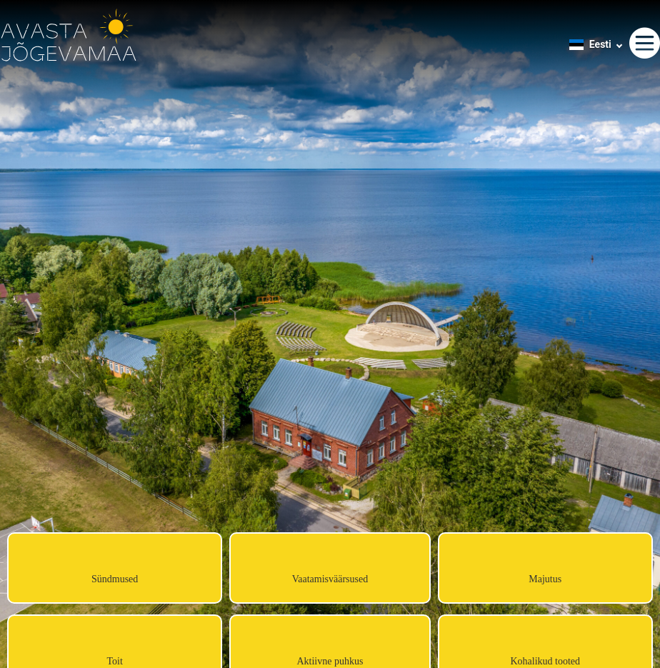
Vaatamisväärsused (330, 579)
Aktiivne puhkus (329, 661)
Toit (114, 661)
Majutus (545, 579)
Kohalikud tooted (545, 661)
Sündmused (114, 579)
